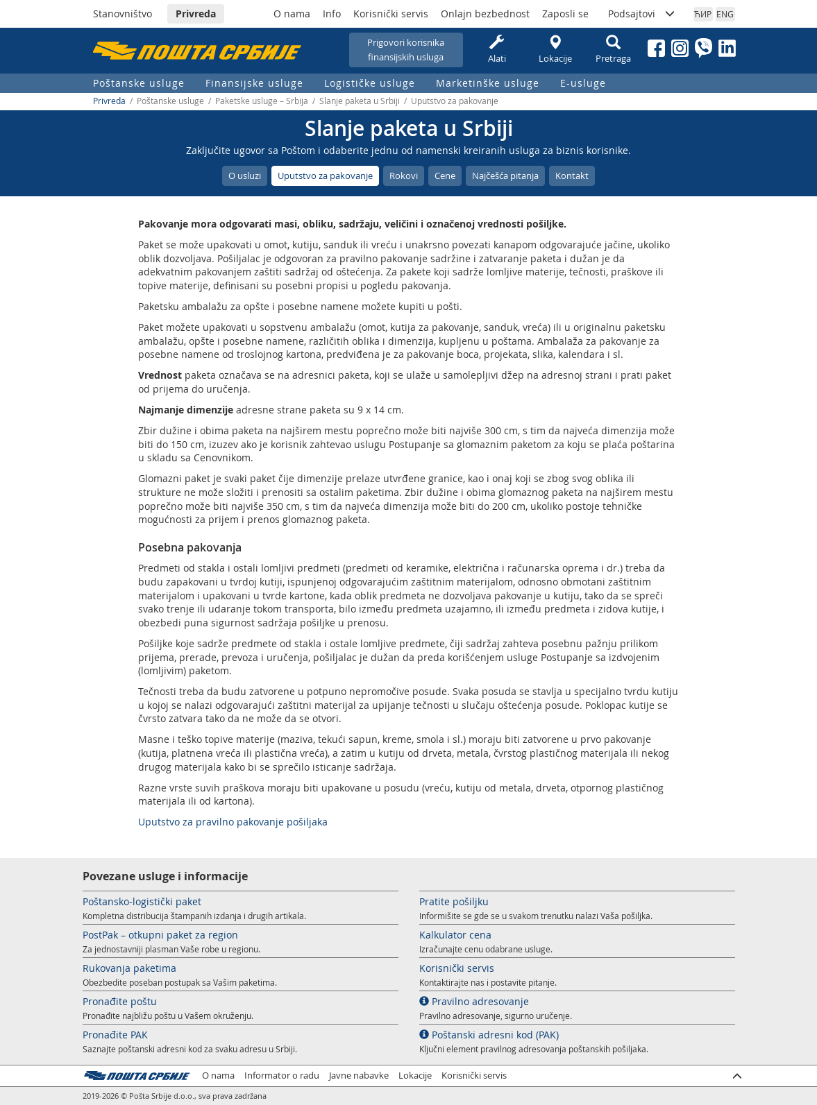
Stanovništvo (122, 13)
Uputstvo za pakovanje (325, 175)
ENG (725, 13)
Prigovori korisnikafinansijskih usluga (405, 49)
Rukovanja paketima (129, 968)
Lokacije (555, 50)
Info (332, 13)
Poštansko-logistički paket (142, 901)
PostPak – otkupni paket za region (160, 934)
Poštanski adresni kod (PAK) (489, 1034)
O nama (291, 13)
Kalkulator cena (455, 934)
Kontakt (572, 175)
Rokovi (403, 175)
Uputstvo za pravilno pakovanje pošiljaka (233, 821)
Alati (497, 50)
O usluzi (244, 175)
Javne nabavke (359, 1075)
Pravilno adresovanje (474, 1001)
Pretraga (613, 50)
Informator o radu (281, 1075)
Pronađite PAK (115, 1034)
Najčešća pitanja (505, 175)
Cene (445, 175)
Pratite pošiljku (454, 901)
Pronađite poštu (120, 1001)
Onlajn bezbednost (485, 13)
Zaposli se (565, 13)
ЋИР (702, 13)
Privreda (196, 13)
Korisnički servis (390, 13)
